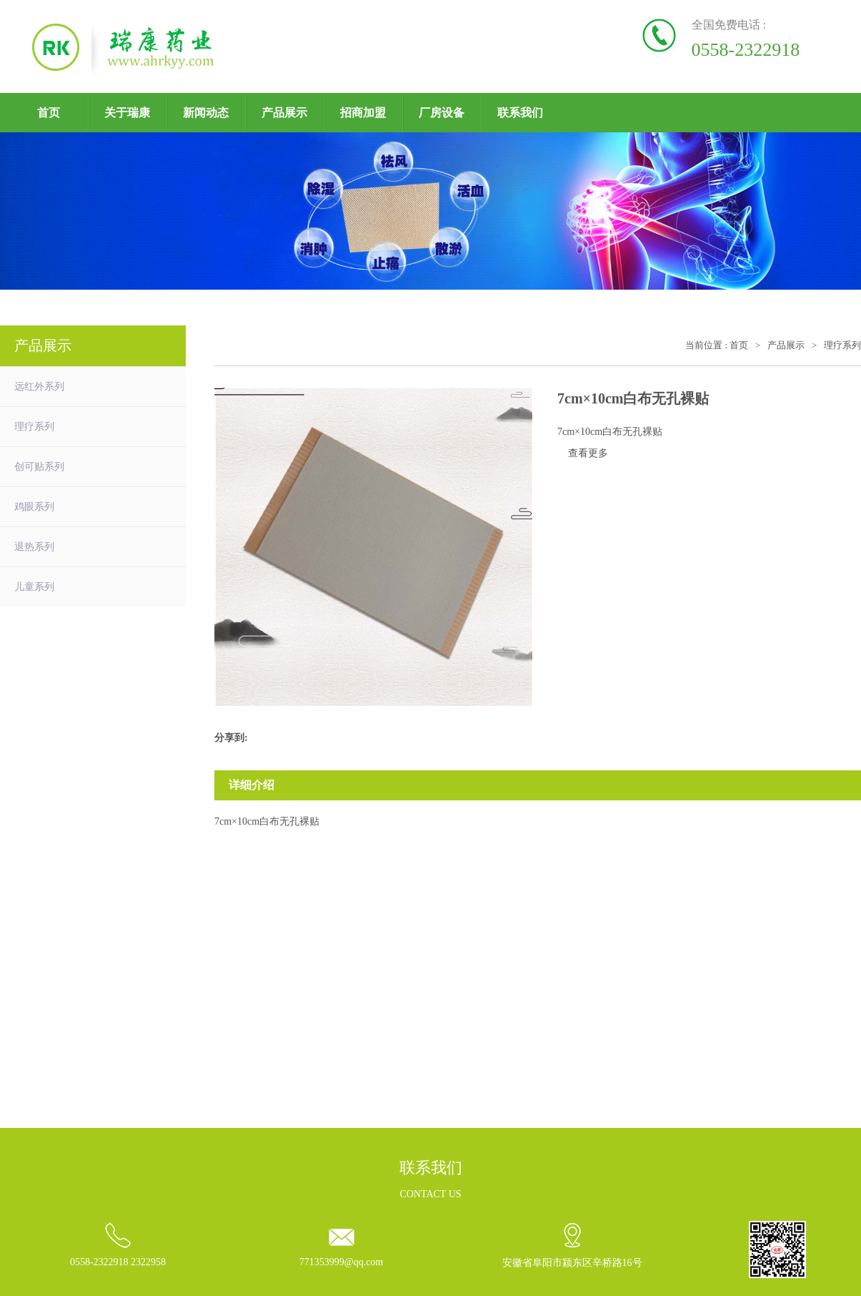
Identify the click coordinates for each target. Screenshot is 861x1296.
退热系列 (34, 546)
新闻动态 (206, 113)
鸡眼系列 (34, 506)
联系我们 (520, 113)
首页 (48, 113)
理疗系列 (34, 426)
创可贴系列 (39, 466)
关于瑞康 (127, 113)
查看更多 (588, 453)
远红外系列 (39, 386)
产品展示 (284, 113)
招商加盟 (363, 113)
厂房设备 (441, 113)
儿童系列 (34, 586)
